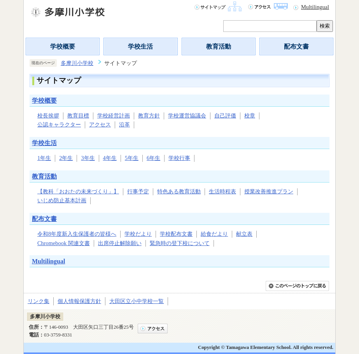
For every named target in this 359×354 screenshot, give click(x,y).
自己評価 (225, 115)
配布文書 (296, 46)
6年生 (153, 158)
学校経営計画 (113, 115)
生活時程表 (222, 191)
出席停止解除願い (120, 243)
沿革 (124, 124)
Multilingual (315, 7)
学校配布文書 (176, 234)
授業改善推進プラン (268, 191)
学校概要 (62, 46)
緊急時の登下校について (180, 243)
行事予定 (138, 191)
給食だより (214, 234)
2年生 (66, 158)
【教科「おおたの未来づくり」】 (78, 191)
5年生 (131, 158)
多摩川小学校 (77, 63)
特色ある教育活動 (179, 191)
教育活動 (218, 46)
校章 (249, 115)
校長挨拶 (48, 115)
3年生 (88, 158)
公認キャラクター (59, 124)
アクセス (100, 124)
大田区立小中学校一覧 (136, 301)
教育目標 (78, 115)
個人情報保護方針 (79, 301)
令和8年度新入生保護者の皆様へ (76, 234)
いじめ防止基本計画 (61, 200)
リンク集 (38, 301)
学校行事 (179, 158)
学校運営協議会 (187, 115)
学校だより (138, 234)
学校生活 (140, 46)
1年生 (44, 158)
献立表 (244, 234)
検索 (325, 26)
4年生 (110, 158)
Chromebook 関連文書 (63, 243)
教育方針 (149, 115)
